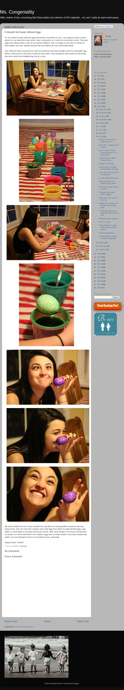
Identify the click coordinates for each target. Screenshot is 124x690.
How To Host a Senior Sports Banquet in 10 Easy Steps (108, 153)
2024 (99, 83)
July (101, 126)
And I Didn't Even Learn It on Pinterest (108, 173)
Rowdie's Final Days (106, 164)
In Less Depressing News (108, 178)
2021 (99, 93)
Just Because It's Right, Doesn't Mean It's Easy (108, 168)
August (102, 123)
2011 (99, 271)
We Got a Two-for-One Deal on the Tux (107, 141)
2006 (99, 288)
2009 (99, 277)
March (101, 243)
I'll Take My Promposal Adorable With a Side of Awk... (109, 213)
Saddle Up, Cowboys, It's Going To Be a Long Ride (108, 205)
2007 (99, 284)
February (103, 246)
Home (47, 621)
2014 (99, 261)
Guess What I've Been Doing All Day (107, 159)
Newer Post (11, 621)
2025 (99, 79)
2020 (99, 96)
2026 (99, 76)
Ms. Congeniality (17, 12)
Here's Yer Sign (105, 222)
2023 (99, 86)
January (102, 249)
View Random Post (107, 306)
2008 (99, 281)
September (103, 120)
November (103, 113)
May (101, 133)
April (101, 136)
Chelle (108, 36)
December (103, 109)
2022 (99, 89)
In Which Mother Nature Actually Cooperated (108, 237)
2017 (99, 106)
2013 (99, 264)
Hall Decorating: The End (108, 219)
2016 (99, 254)
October (102, 116)
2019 (99, 100)
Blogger (76, 683)
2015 (99, 257)
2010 (99, 274)
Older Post (82, 621)
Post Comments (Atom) (24, 627)
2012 (99, 267)
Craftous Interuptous (106, 233)
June (101, 130)
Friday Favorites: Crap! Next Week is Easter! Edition (108, 227)
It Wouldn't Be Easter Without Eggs (107, 193)
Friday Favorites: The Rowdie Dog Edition (107, 182)
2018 (99, 103)
